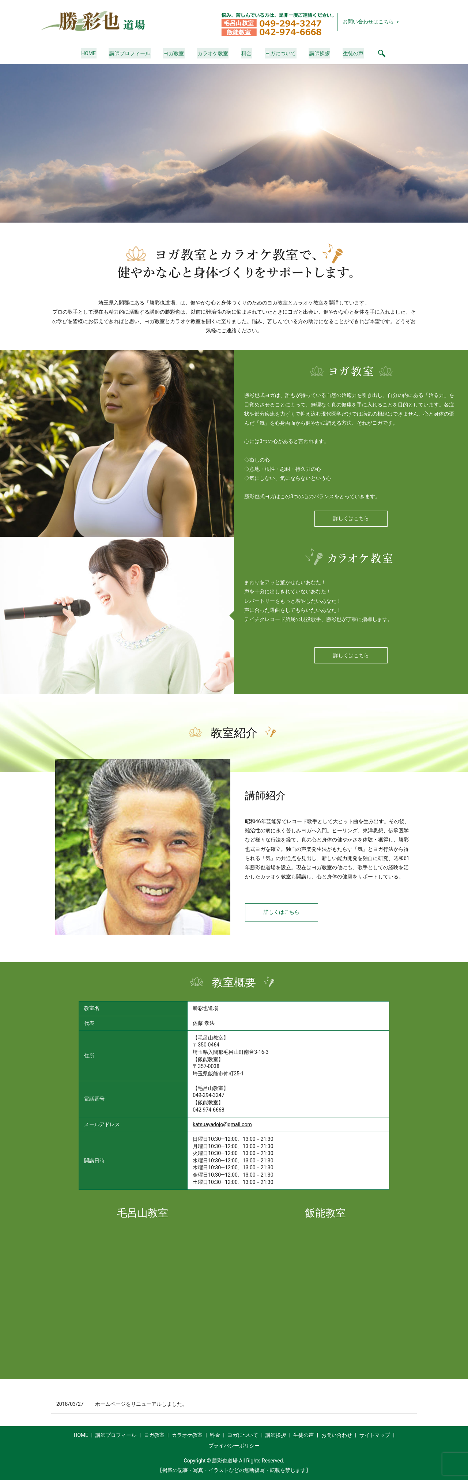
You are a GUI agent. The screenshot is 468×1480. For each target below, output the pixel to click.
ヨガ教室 (175, 53)
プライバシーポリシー (234, 1446)
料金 (246, 53)
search (377, 53)
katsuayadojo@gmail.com (222, 1124)
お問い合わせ (336, 1435)
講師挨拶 (316, 53)
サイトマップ (374, 1435)
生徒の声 (349, 53)
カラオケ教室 (213, 53)
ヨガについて (279, 53)
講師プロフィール (132, 53)
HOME (92, 53)
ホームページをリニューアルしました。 (141, 1404)
